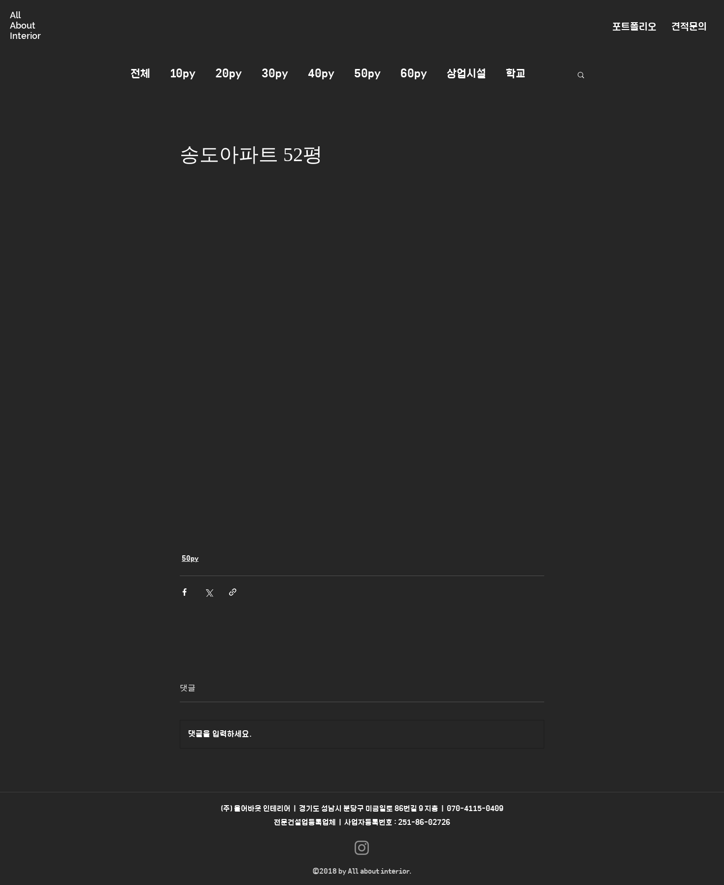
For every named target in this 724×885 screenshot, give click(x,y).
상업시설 (466, 74)
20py (228, 74)
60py (413, 74)
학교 (516, 74)
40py (321, 74)
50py (367, 74)
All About (22, 20)
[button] (581, 74)
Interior (25, 36)
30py (275, 74)
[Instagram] (361, 847)
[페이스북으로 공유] (184, 592)
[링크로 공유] (232, 592)
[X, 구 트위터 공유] (208, 592)
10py (183, 74)
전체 (140, 74)
